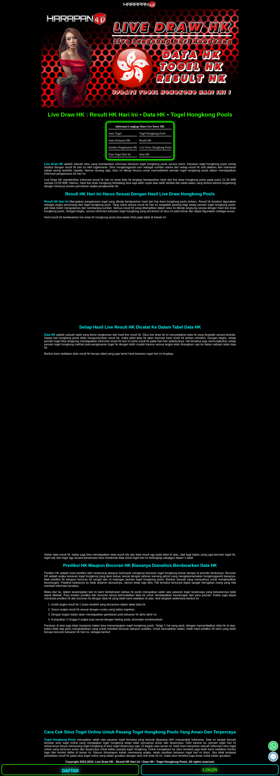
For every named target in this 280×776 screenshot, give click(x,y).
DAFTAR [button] (70, 770)
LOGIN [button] (209, 769)
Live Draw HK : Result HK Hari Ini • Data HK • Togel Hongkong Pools (141, 761)
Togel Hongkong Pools (60, 739)
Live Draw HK (53, 164)
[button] (273, 757)
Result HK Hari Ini (56, 201)
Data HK (49, 334)
